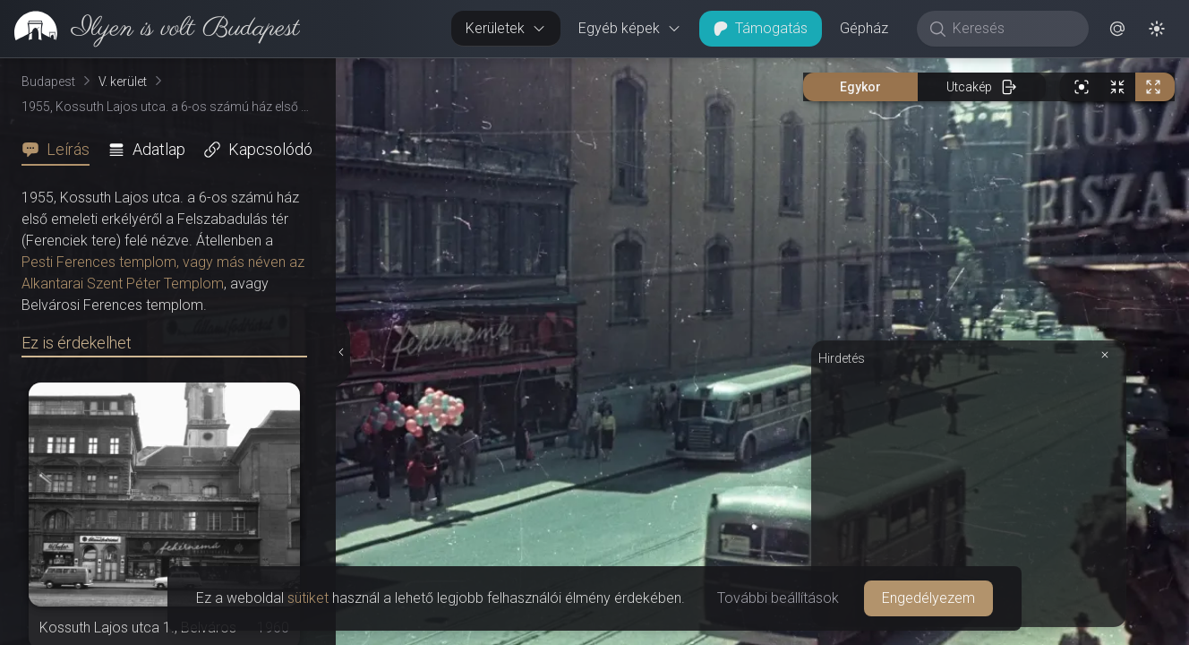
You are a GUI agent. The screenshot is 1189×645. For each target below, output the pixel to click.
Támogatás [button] (761, 28)
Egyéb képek (629, 28)
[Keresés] (1012, 28)
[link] (150, 28)
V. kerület (122, 81)
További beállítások (778, 597)
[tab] (60, 149)
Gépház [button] (864, 28)
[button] (1117, 29)
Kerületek (506, 28)
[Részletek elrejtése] (339, 352)
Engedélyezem (928, 597)
